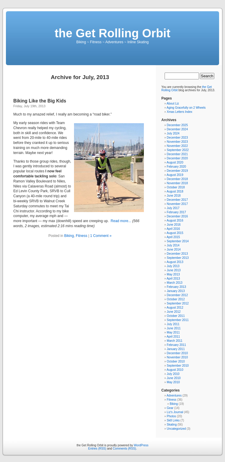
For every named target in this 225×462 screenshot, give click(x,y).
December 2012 (177, 295)
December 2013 (177, 253)
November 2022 (177, 145)
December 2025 (177, 125)
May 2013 (173, 274)
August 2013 (175, 262)
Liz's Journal (175, 412)
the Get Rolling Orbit (112, 33)
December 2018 (177, 179)
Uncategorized (176, 428)
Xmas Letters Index (179, 111)
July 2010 (173, 374)
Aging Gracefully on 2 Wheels (186, 107)
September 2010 (178, 365)
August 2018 (175, 191)
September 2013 (178, 257)
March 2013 (174, 282)
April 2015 (173, 237)
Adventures (174, 395)
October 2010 (176, 361)
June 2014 (174, 249)
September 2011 (178, 320)
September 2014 (178, 241)
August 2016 (175, 220)
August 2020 (175, 162)
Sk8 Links (173, 420)
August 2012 (175, 307)
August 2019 (175, 175)
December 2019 (177, 170)
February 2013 (176, 286)
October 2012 (176, 299)
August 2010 (175, 369)
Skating (171, 424)
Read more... (121, 221)
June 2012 (174, 311)
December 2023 (177, 137)
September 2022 (178, 150)
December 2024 (177, 129)
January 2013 (176, 291)
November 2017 (177, 204)
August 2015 (175, 233)
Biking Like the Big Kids (39, 100)
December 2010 (177, 353)
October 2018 (176, 187)
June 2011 (174, 328)
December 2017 (177, 199)
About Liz (173, 103)
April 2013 (173, 278)
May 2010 (173, 382)
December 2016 (177, 216)
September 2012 (178, 303)
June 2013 (174, 270)
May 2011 (173, 332)
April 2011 (173, 336)
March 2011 (174, 340)
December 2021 (177, 154)
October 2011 (176, 315)
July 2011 (173, 324)
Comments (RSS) (124, 448)
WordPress (141, 445)
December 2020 (177, 158)
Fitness (81, 236)
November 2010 (177, 357)
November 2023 (177, 141)
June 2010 (174, 378)
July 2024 (173, 133)
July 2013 (173, 266)
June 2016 (174, 224)
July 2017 (173, 208)
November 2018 (177, 183)
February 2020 (176, 166)
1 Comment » (101, 236)
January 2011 (176, 349)
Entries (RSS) (97, 448)
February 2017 (176, 212)
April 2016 (173, 228)
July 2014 (173, 245)
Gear (170, 408)
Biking (69, 236)
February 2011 (176, 344)
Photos (171, 416)
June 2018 (174, 195)
